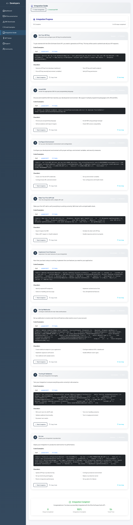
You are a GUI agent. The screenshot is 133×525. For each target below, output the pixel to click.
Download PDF (52, 9)
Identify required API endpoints (44, 290)
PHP (36, 51)
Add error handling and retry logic (45, 293)
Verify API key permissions (90, 71)
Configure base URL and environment (46, 180)
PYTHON (54, 51)
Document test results (42, 419)
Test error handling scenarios (91, 413)
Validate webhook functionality (44, 416)
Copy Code (53, 77)
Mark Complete (40, 77)
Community (8, 49)
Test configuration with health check (93, 180)
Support (6, 43)
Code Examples (9, 27)
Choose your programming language (46, 120)
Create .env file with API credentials (46, 176)
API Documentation (10, 16)
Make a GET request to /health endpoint (47, 234)
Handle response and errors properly (93, 234)
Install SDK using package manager (92, 120)
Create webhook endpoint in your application (48, 351)
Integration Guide (9, 32)
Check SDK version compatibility (92, 124)
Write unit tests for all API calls (44, 413)
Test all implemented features (91, 293)
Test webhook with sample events (45, 357)
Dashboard (7, 11)
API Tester (7, 38)
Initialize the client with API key (91, 231)
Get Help (120, 77)
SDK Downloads (9, 22)
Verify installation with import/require (46, 124)
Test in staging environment (90, 416)
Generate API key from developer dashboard (48, 68)
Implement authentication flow (91, 290)
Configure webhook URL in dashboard (93, 351)
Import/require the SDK (42, 231)
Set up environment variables (91, 176)
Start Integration (38, 9)
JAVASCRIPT (45, 51)
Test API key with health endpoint (92, 68)
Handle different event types (91, 354)
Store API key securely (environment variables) (48, 71)
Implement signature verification (45, 354)
